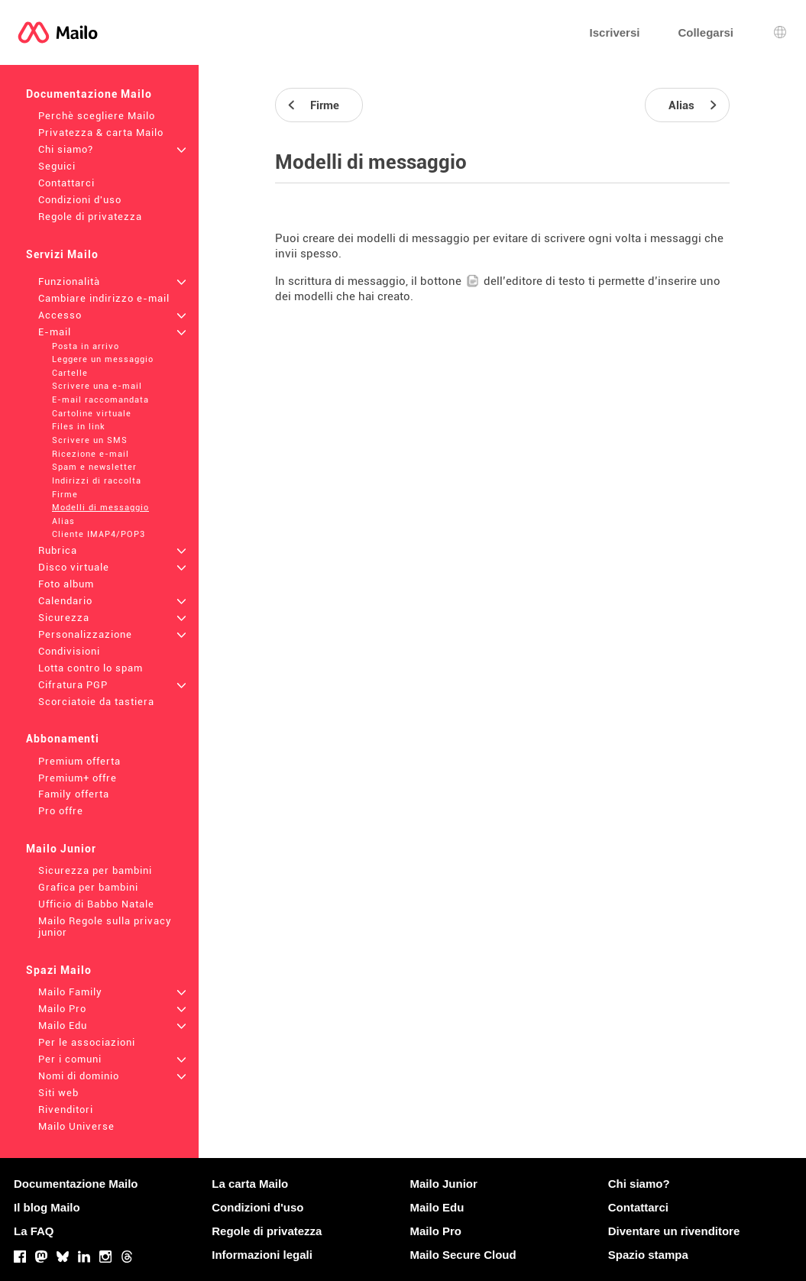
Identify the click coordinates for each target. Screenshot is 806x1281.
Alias (63, 521)
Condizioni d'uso (79, 199)
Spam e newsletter (94, 467)
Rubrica (57, 550)
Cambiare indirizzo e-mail (104, 298)
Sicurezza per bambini (95, 870)
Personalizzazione (85, 634)
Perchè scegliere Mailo (96, 115)
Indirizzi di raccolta (96, 481)
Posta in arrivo (85, 346)
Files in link (78, 427)
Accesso (60, 315)
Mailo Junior (61, 849)
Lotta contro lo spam (90, 668)
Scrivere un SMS (90, 440)
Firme (65, 495)
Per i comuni (70, 1059)
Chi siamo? (65, 149)
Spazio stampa (648, 1254)
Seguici (57, 166)
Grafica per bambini (88, 887)
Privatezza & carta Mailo (100, 132)
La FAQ (34, 1230)
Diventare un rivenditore (674, 1230)
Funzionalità (69, 281)
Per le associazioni (86, 1042)
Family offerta (73, 794)
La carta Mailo (250, 1183)
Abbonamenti (62, 739)
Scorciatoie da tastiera (96, 701)
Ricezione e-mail (90, 454)
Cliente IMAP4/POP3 (98, 534)
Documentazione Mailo (89, 94)
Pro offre (60, 811)
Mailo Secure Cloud (463, 1254)
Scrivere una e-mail (97, 386)
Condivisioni (69, 651)
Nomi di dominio (78, 1076)
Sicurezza (63, 617)
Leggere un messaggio (103, 359)
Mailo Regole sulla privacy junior (105, 926)
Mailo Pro (62, 1008)
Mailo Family (70, 992)
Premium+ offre (77, 778)
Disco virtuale (73, 567)
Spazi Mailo (59, 970)
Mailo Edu (62, 1025)
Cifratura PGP (73, 685)
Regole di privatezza (90, 216)
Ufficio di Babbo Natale (96, 904)
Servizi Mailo (62, 254)
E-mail (54, 332)
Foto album (66, 584)
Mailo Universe (76, 1126)
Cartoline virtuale (91, 414)
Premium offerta (79, 761)
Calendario (65, 601)
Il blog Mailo (47, 1207)
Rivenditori (65, 1109)
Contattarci (66, 183)
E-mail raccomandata (100, 400)
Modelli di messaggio (100, 508)
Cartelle (70, 373)
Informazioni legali (262, 1254)
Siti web (58, 1092)
